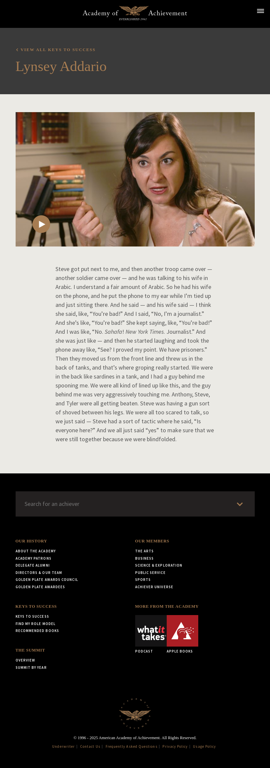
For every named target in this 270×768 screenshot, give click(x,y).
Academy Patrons (33, 558)
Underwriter (63, 746)
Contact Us (90, 746)
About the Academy (36, 551)
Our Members (152, 541)
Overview (26, 660)
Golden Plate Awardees (40, 587)
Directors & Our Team (39, 572)
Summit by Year (31, 667)
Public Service (150, 572)
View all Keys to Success (58, 49)
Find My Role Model (35, 623)
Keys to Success (36, 606)
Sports (143, 579)
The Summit (30, 650)
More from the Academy (167, 606)
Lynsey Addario (61, 66)
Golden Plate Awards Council (47, 579)
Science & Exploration (159, 565)
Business (144, 558)
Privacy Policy (175, 746)
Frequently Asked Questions (131, 746)
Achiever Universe (154, 587)
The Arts (144, 551)
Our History (31, 541)
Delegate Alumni (33, 565)
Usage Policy (204, 746)
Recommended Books (37, 630)
